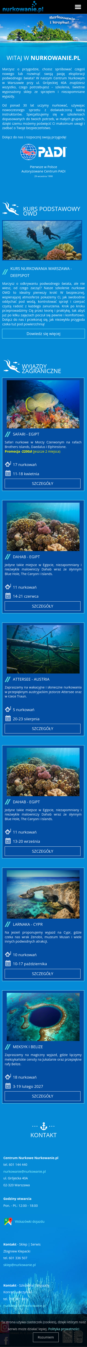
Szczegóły (42, 483)
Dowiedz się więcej (44, 333)
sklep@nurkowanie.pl (19, 1265)
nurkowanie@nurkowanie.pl (24, 1171)
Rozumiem (46, 1337)
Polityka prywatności (63, 1329)
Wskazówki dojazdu (29, 1221)
